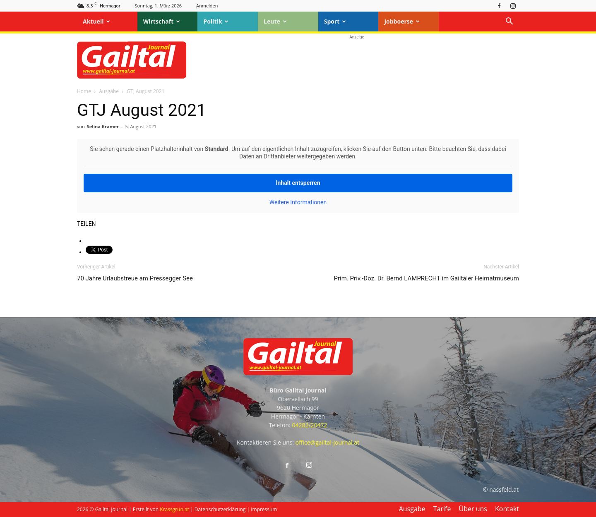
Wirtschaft (161, 21)
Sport (335, 21)
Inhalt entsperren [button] (298, 183)
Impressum (264, 509)
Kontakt (507, 508)
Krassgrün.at (174, 509)
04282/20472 (309, 425)
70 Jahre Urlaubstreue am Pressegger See (135, 278)
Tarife (442, 508)
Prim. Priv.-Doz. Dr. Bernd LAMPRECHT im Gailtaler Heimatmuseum (426, 278)
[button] (509, 22)
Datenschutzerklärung (220, 509)
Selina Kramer (103, 126)
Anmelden (207, 5)
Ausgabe (109, 91)
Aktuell (96, 21)
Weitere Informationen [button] (298, 202)
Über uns (473, 508)
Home (84, 91)
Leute (275, 21)
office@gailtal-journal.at (327, 442)
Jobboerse (402, 21)
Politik (215, 21)
